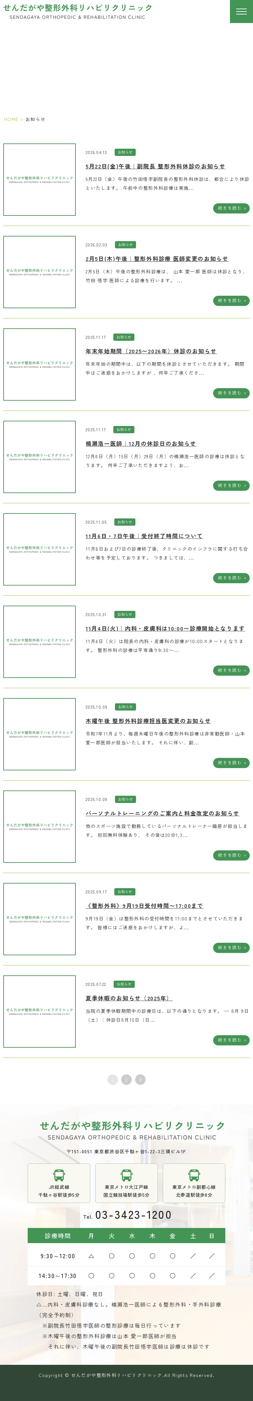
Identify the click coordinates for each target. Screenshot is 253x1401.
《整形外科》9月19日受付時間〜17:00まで (145, 906)
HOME (11, 119)
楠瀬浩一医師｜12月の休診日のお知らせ (141, 443)
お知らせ (125, 152)
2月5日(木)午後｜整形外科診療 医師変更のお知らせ (157, 259)
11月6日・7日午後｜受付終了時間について (144, 536)
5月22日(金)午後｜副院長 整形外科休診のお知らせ (156, 166)
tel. (126, 1214)
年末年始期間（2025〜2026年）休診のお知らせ (151, 351)
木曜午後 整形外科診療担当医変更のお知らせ (148, 721)
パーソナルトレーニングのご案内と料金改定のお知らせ (162, 813)
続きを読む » (232, 208)
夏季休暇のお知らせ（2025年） (129, 998)
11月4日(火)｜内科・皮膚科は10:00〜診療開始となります (165, 628)
